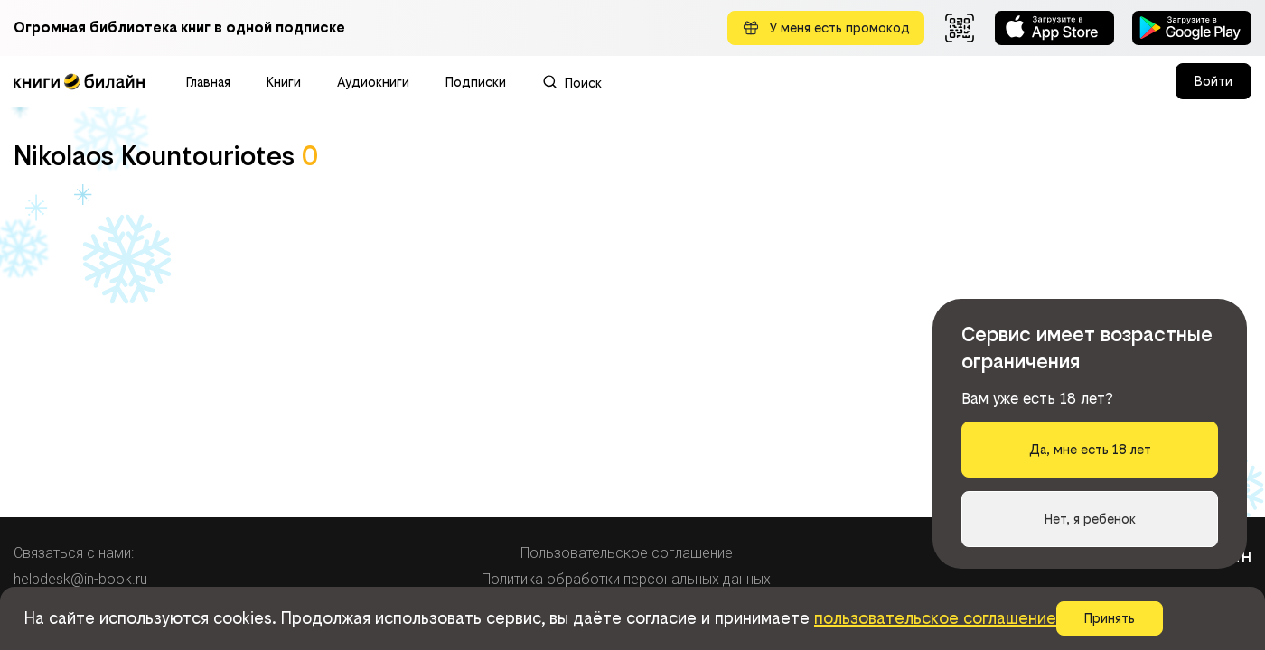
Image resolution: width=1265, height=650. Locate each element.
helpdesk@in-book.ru (80, 579)
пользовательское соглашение (935, 617)
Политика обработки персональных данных (626, 579)
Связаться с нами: (74, 553)
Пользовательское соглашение (626, 553)
